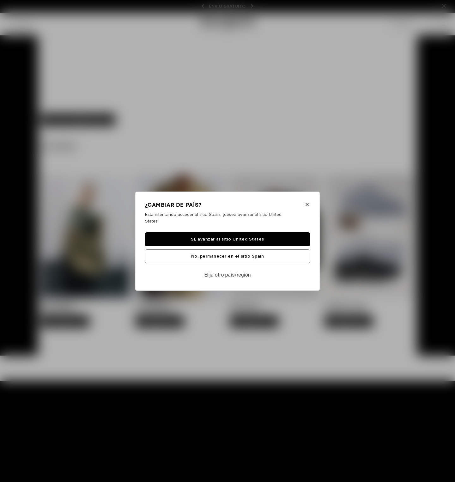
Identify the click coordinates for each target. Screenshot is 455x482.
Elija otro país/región (227, 275)
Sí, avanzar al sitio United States (227, 239)
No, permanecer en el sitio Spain (227, 256)
